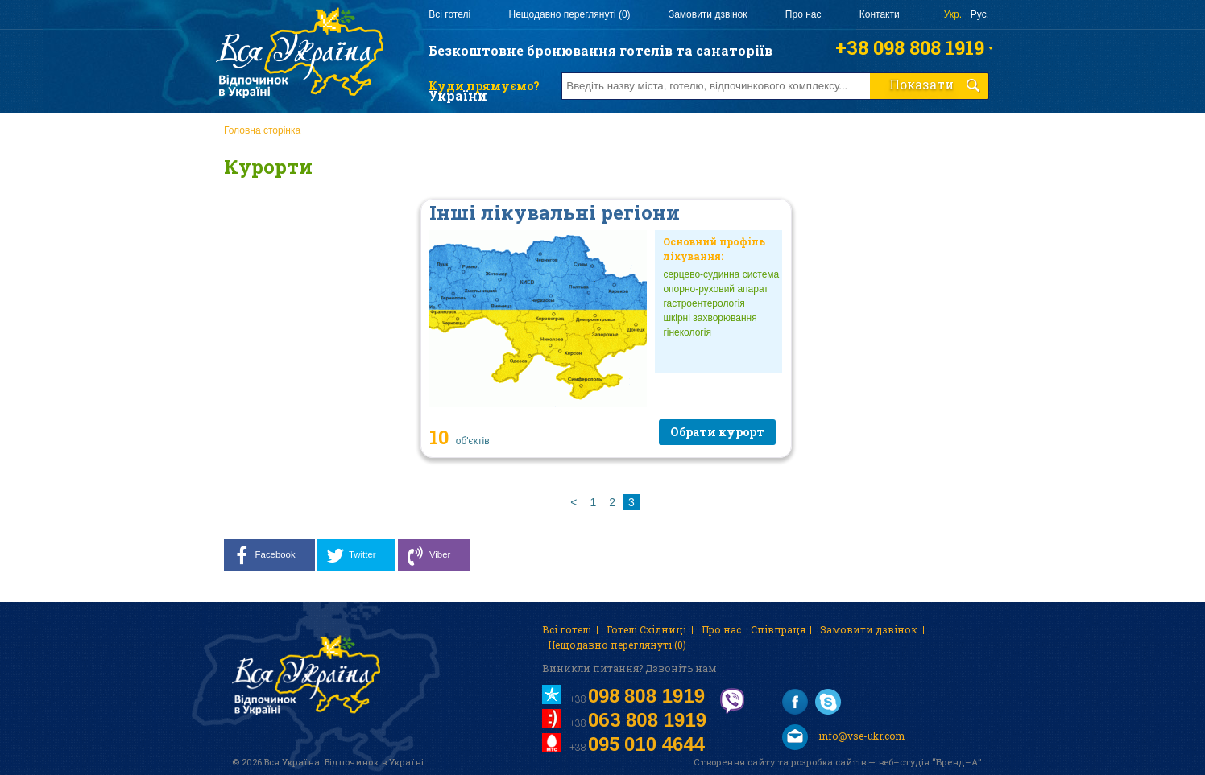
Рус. (980, 14)
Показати (935, 84)
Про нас (803, 14)
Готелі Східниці (646, 629)
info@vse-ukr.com (843, 737)
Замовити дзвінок (708, 14)
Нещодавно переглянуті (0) (569, 14)
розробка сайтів (828, 762)
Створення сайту (734, 762)
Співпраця (778, 629)
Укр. (953, 14)
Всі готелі (449, 14)
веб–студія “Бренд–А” (929, 762)
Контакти (879, 14)
